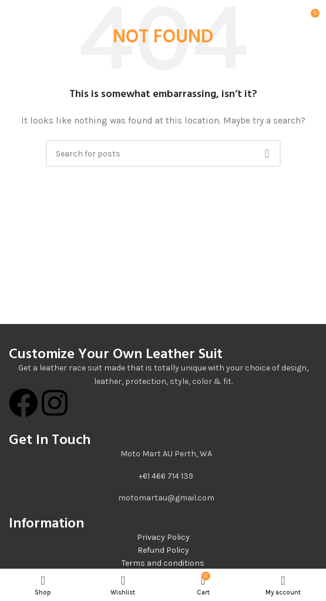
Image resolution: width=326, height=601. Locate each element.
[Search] (163, 153)
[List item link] (163, 476)
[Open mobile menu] (23, 17)
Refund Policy (163, 550)
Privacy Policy (163, 537)
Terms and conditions (163, 563)
